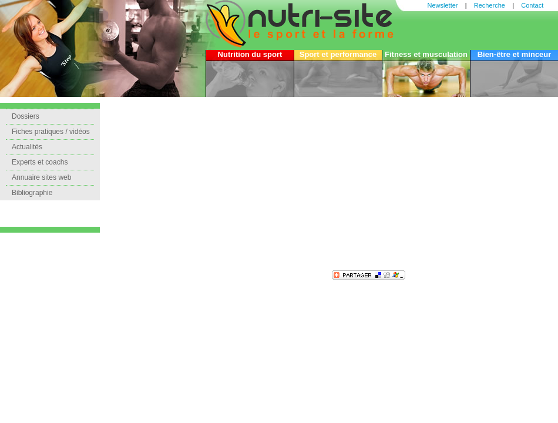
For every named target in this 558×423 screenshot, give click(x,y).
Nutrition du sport (250, 54)
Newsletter (443, 5)
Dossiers (25, 116)
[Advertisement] (255, 185)
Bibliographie (32, 193)
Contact (532, 5)
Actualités (27, 147)
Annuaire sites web (41, 177)
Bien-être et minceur (515, 54)
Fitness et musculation (426, 54)
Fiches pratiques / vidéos (51, 131)
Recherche (489, 5)
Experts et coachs (40, 162)
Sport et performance (338, 54)
